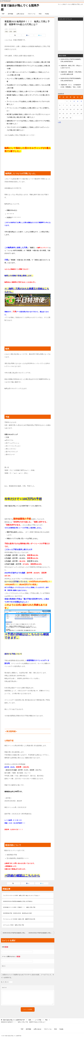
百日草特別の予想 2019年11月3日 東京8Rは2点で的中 (18, 913)
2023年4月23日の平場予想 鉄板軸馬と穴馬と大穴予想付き (15, 933)
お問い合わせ (20, 13)
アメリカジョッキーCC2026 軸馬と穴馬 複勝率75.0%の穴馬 (19, 919)
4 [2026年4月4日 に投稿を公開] (77, 101)
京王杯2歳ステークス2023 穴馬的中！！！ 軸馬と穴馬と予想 (19, 907)
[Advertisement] (70, 35)
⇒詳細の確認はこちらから (22, 875)
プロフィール (31, 13)
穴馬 (11, 31)
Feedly (47, 13)
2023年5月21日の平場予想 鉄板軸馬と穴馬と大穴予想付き (17, 901)
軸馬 (15, 31)
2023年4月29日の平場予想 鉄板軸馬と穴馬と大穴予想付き (41, 933)
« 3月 (59, 122)
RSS (40, 13)
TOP (3, 13)
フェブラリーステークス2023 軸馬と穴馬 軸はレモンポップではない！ (21, 895)
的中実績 (10, 13)
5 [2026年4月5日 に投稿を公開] (81, 101)
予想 (6, 31)
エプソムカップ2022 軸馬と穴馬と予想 (14, 925)
